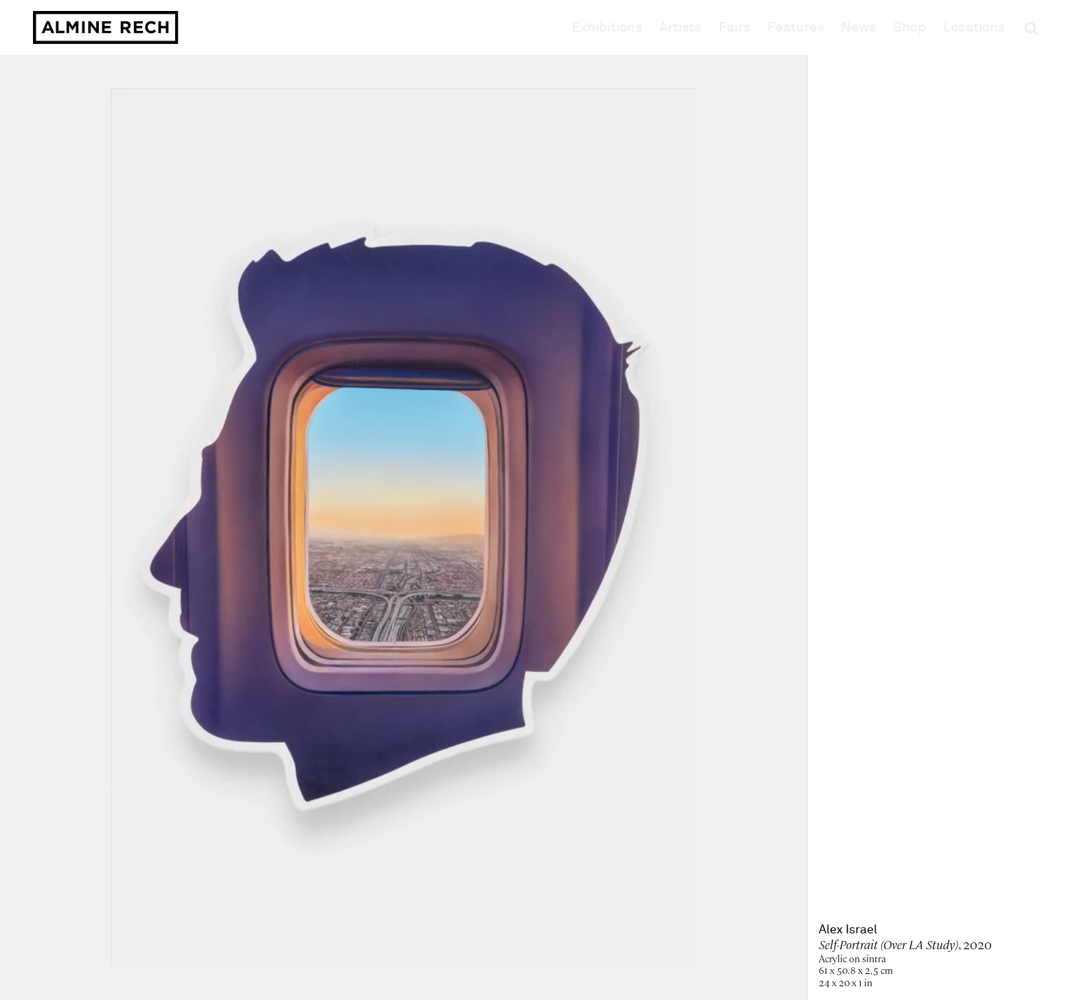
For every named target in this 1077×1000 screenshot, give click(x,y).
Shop (909, 27)
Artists (680, 27)
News (858, 27)
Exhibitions (606, 27)
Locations (974, 27)
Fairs (734, 27)
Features (795, 27)
